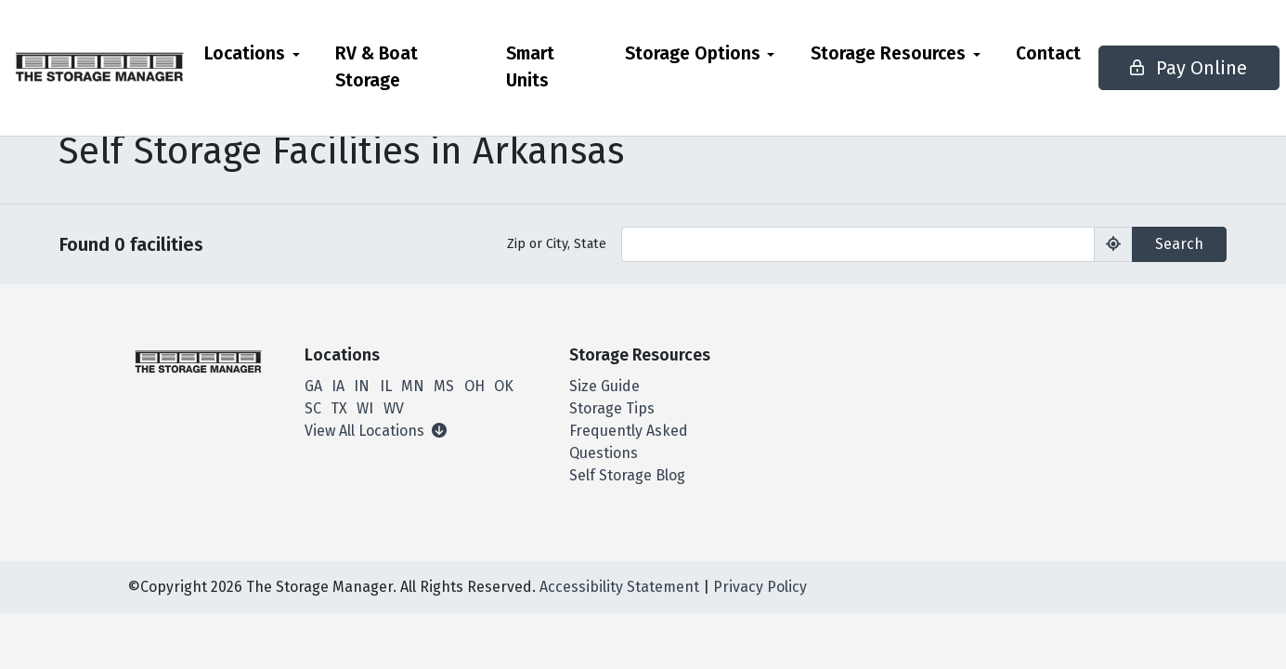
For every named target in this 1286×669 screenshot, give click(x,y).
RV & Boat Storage (426, 80)
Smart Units (527, 67)
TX (339, 408)
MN (412, 386)
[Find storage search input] (858, 244)
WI (365, 408)
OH (474, 386)
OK (503, 386)
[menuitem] (310, 81)
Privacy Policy (760, 587)
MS (444, 386)
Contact (1011, 53)
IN (362, 386)
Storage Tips (612, 408)
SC (313, 408)
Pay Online (1143, 81)
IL (386, 386)
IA (337, 386)
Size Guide (604, 386)
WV (393, 408)
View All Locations (376, 430)
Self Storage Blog (627, 475)
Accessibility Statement (619, 587)
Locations (303, 53)
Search (1179, 244)
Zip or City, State (556, 244)
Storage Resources (851, 53)
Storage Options (655, 53)
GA (313, 386)
